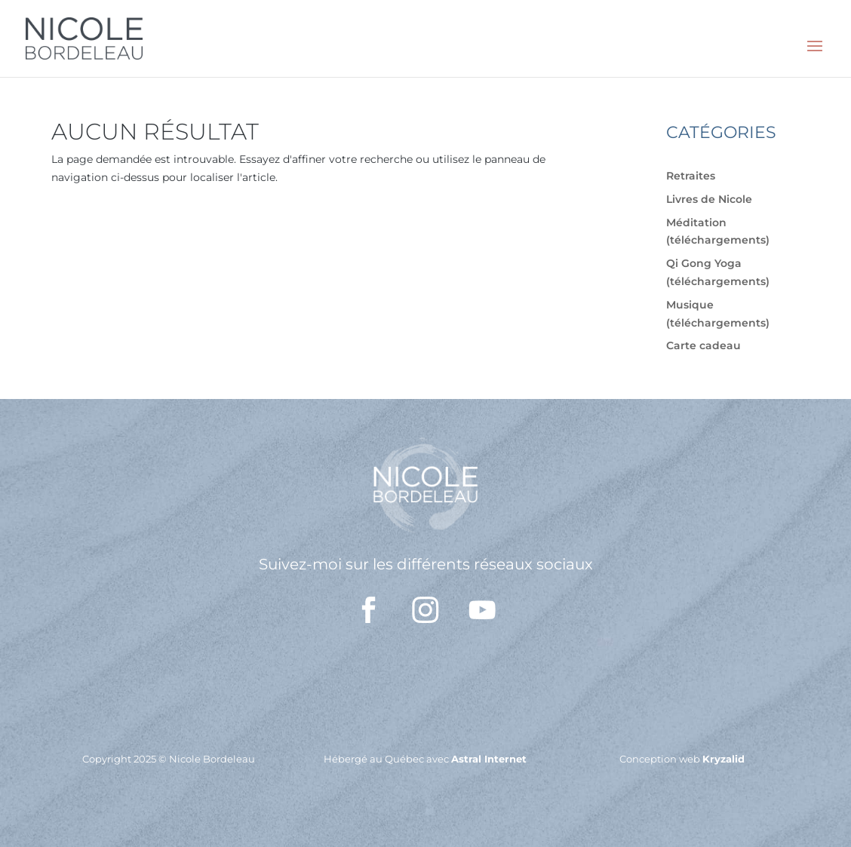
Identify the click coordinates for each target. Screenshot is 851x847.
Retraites (690, 176)
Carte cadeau (703, 345)
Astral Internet (489, 759)
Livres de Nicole (709, 199)
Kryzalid (723, 759)
